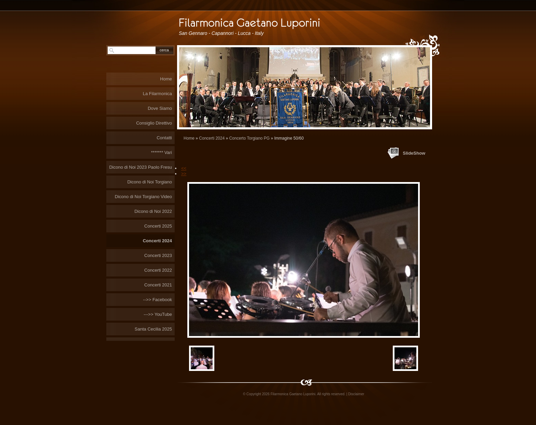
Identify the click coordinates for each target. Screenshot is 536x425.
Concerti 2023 (158, 255)
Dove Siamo (160, 108)
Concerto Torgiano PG (249, 138)
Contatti (164, 137)
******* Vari (161, 152)
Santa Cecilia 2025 (153, 329)
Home (189, 138)
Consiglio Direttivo (154, 123)
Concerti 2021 (158, 284)
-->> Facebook (157, 299)
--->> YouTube (158, 314)
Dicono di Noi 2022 (153, 211)
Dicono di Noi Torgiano (149, 181)
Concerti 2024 (212, 138)
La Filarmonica (157, 93)
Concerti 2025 (158, 226)
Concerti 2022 (158, 270)
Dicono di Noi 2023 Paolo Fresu (140, 167)
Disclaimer (356, 394)
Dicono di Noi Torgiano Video (143, 196)
